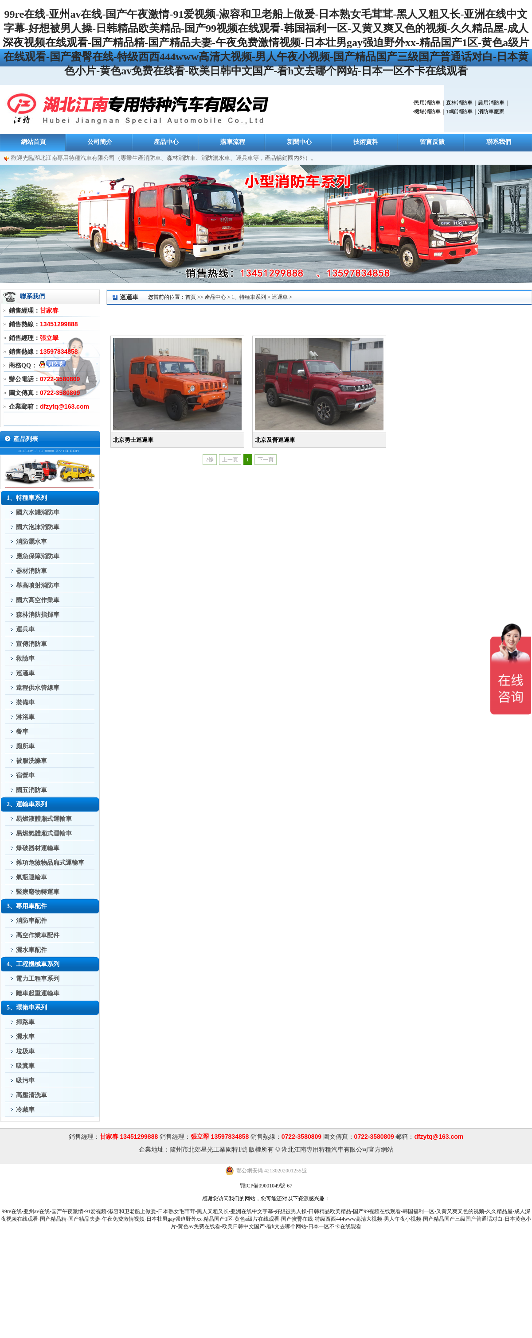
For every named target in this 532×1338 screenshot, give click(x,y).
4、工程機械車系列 (33, 964)
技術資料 (365, 142)
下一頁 (266, 459)
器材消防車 (31, 571)
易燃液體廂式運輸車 (44, 819)
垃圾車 (25, 1051)
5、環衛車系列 (27, 1007)
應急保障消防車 (37, 556)
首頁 (190, 297)
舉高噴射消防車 (37, 585)
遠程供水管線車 (37, 687)
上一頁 (230, 459)
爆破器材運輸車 (37, 848)
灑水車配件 (31, 950)
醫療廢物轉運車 (37, 892)
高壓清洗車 (31, 1095)
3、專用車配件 (27, 906)
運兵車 (25, 629)
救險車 (25, 658)
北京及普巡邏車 (275, 440)
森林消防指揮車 (37, 614)
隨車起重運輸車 (37, 993)
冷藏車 (25, 1109)
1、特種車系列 (27, 498)
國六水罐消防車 (37, 512)
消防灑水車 (31, 541)
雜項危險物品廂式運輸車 (50, 862)
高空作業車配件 (37, 935)
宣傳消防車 (31, 644)
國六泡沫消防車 (37, 527)
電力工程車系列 (37, 978)
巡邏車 (25, 673)
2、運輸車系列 (27, 804)
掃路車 (25, 1022)
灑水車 (25, 1036)
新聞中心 (299, 142)
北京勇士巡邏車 (133, 440)
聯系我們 (498, 142)
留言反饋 (432, 142)
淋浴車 (25, 717)
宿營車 (25, 775)
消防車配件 (31, 920)
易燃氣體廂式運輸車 (44, 833)
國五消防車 (31, 790)
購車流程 (232, 142)
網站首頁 (33, 142)
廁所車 (25, 746)
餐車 (22, 731)
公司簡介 (99, 142)
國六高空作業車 (37, 600)
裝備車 (25, 702)
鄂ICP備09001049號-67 (266, 1186)
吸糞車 (25, 1066)
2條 (210, 459)
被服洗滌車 (31, 761)
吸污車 (25, 1080)
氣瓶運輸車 (31, 877)
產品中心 (166, 142)
